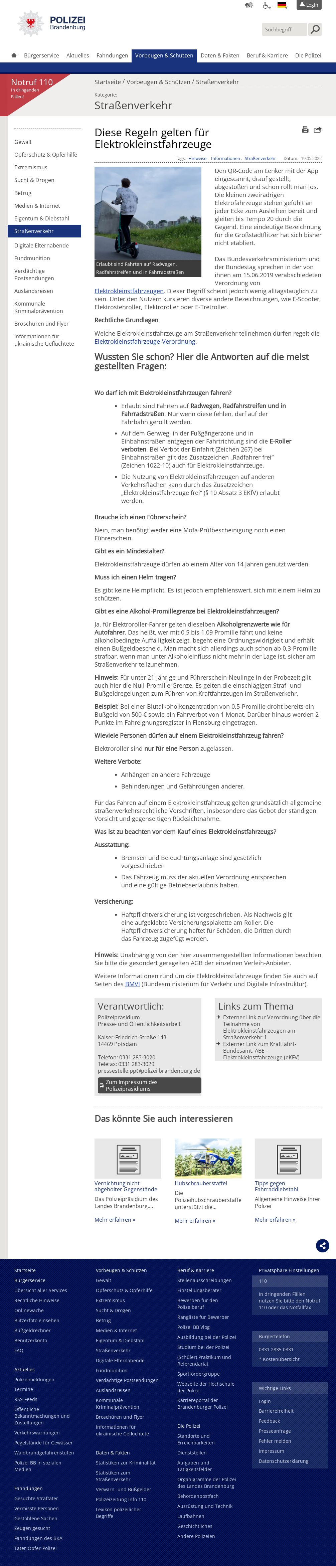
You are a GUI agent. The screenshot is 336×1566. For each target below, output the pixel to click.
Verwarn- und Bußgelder (123, 1489)
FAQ (18, 1350)
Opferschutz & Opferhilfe (45, 154)
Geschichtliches (194, 1526)
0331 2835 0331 (276, 1349)
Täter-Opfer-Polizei (35, 1548)
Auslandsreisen (33, 291)
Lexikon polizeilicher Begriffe (118, 1512)
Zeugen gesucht (32, 1528)
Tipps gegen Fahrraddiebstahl (276, 1186)
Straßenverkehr (217, 80)
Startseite (108, 80)
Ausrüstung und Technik (204, 1506)
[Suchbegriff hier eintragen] (284, 29)
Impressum (271, 1451)
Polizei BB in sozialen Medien (37, 1465)
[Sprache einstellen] (282, 5)
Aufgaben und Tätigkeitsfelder (194, 1465)
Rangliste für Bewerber (203, 1317)
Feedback (269, 1421)
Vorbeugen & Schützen (164, 55)
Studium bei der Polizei (203, 1347)
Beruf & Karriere (267, 55)
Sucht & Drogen (34, 180)
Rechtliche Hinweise (36, 1300)
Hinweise (197, 158)
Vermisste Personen (36, 1508)
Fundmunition (32, 258)
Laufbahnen (190, 1516)
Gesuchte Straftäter (36, 1498)
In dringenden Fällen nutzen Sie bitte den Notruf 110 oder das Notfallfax (289, 1301)
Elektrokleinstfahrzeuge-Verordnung (145, 341)
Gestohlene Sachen (35, 1518)
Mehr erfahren (113, 1220)
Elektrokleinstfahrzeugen (129, 291)
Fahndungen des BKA (38, 1538)
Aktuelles (77, 55)
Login (265, 1401)
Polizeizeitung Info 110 (121, 1499)
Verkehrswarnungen (37, 1432)
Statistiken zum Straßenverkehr (113, 1476)
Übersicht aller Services (40, 1290)
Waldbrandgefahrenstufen (44, 1452)
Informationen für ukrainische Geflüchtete (44, 340)
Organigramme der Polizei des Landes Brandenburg (206, 1482)
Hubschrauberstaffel (201, 1183)
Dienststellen (192, 1452)
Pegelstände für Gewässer (43, 1442)
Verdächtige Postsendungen (34, 274)
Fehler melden (275, 1441)
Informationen (225, 158)
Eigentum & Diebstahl (41, 218)
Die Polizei (308, 55)
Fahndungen (112, 55)
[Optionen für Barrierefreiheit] (266, 5)
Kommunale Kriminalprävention (38, 307)
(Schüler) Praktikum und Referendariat (204, 1360)
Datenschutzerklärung (284, 1461)
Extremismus (30, 167)
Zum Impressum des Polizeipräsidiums (132, 1085)
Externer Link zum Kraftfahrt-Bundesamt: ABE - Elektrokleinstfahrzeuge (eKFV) (261, 1050)
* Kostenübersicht (279, 1359)
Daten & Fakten (220, 55)
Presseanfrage (275, 1431)
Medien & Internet (37, 205)
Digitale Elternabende (41, 245)
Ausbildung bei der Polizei (206, 1337)
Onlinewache (29, 1310)
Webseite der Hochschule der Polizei (205, 1387)
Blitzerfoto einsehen (36, 1320)
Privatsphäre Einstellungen (289, 1270)
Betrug (22, 193)
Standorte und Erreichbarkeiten (196, 1439)
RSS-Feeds (25, 1399)
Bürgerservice (41, 55)
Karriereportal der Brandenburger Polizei (202, 1403)
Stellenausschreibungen (204, 1280)
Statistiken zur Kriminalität (126, 1462)
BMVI (132, 984)
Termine (23, 1389)
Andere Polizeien (196, 1536)
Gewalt (23, 142)
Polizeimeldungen (34, 1379)
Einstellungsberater (199, 1290)
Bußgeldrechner (32, 1330)
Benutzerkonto (30, 1340)
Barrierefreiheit (276, 1411)
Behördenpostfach (198, 1496)
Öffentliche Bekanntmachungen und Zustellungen (42, 1416)
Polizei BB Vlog (193, 1327)
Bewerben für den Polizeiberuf (197, 1303)
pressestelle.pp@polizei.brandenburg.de (149, 1070)
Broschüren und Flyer (41, 323)
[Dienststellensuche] (249, 5)
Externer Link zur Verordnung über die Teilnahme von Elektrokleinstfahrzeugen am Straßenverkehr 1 (271, 1027)
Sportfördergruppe (198, 1374)
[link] (51, 35)
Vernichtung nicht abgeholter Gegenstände (126, 1186)
